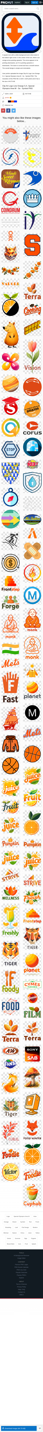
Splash (34, 1244)
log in (27, 2)
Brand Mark (10, 1244)
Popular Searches (21, 1272)
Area (34, 1216)
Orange (6, 1222)
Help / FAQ (21, 1289)
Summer (17, 1238)
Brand (14, 1222)
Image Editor (22, 1258)
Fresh (37, 1222)
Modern (35, 1227)
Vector (9, 1238)
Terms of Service (21, 1284)
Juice (30, 1233)
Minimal (6, 1233)
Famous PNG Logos (21, 1264)
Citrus (22, 1233)
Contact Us (21, 1292)
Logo (8, 1216)
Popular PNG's (21, 1275)
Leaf (16, 1227)
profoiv (7, 97)
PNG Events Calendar (22, 1267)
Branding (8, 1227)
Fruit (26, 1244)
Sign (25, 1238)
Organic (33, 1238)
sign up (34, 2)
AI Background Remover (21, 1255)
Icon (19, 1244)
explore (17, 2)
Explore (21, 1278)
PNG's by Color (21, 1270)
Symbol (22, 1222)
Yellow (37, 1233)
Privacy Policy (21, 1287)
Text (30, 1222)
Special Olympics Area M (22, 1216)
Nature (14, 1233)
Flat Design (25, 1227)
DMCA (21, 1295)
